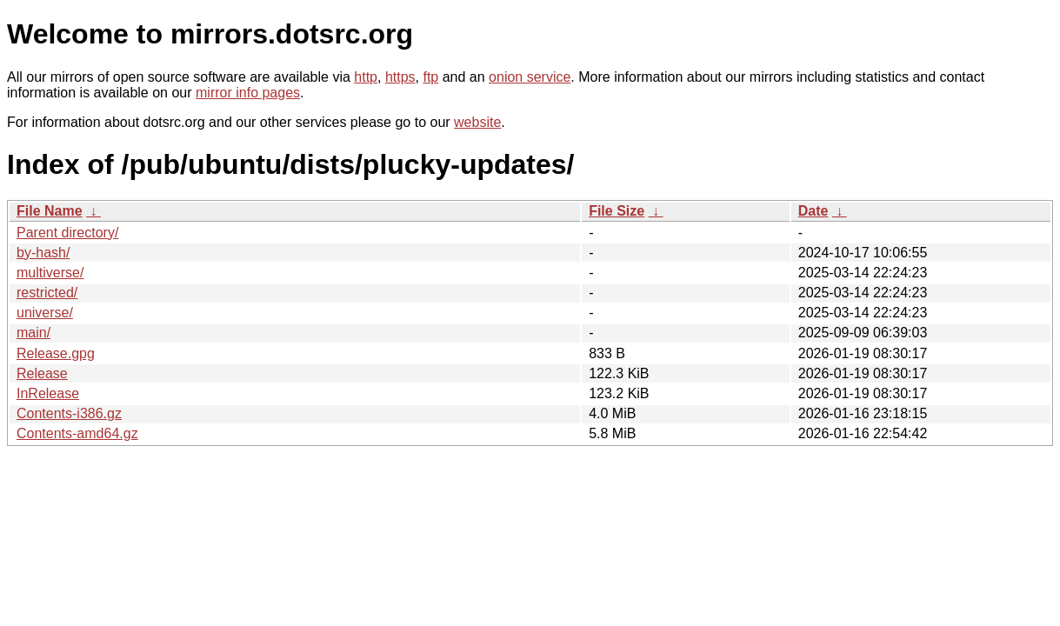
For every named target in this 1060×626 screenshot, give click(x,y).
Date (813, 210)
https (400, 77)
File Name (50, 210)
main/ (33, 332)
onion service (529, 77)
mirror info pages (248, 92)
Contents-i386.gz (69, 413)
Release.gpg (56, 353)
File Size (616, 210)
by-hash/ (43, 252)
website (477, 122)
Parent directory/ (67, 232)
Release (42, 373)
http (365, 77)
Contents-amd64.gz (77, 433)
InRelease (48, 393)
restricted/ (47, 292)
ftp (430, 77)
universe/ (45, 312)
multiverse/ (50, 272)
